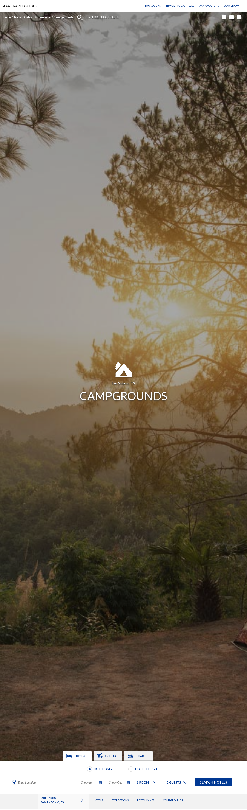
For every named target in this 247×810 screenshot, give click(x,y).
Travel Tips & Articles (180, 5)
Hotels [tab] (80, 755)
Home (7, 17)
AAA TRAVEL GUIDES (20, 6)
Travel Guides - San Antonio (32, 17)
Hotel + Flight (147, 769)
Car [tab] (141, 755)
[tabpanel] (123, 777)
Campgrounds (173, 800)
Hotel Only (103, 769)
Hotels (98, 800)
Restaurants (145, 800)
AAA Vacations (209, 5)
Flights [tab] (110, 755)
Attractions (120, 800)
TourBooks (153, 5)
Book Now (231, 5)
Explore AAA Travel (103, 17)
